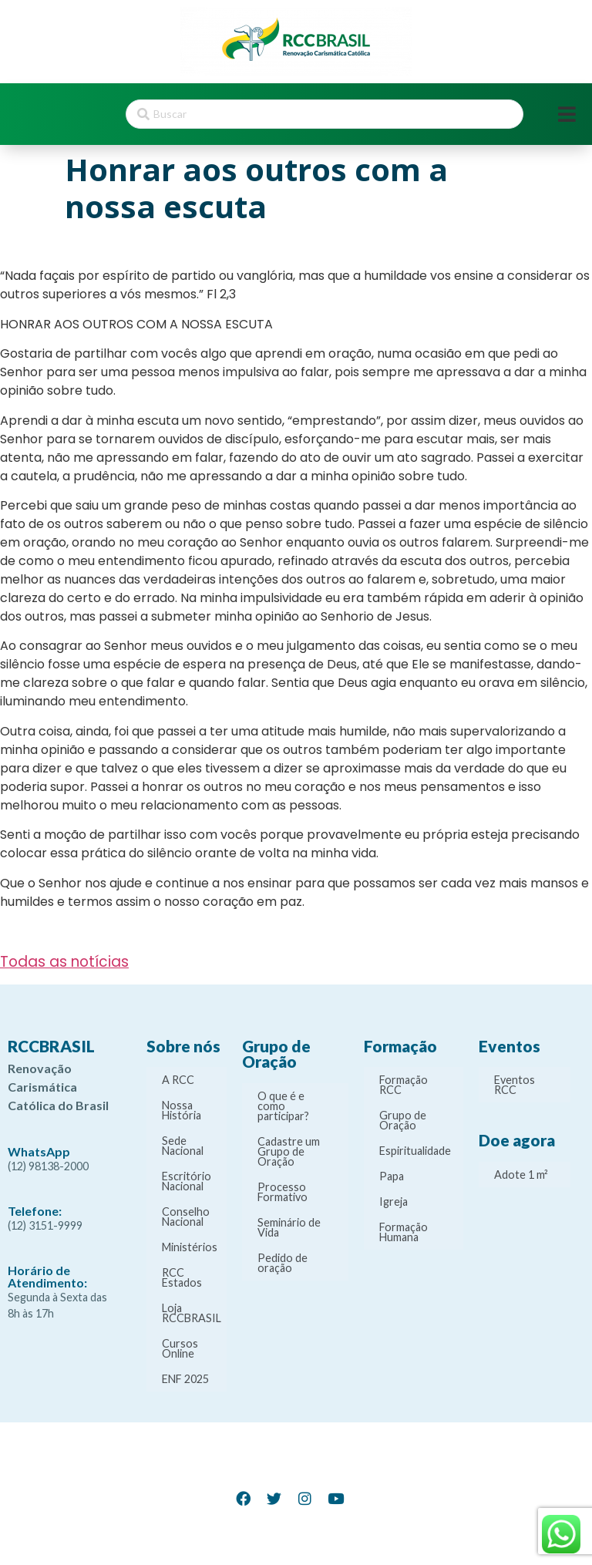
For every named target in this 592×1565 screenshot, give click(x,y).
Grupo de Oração (402, 1120)
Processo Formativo (282, 1191)
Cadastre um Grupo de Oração (288, 1151)
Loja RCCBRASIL (191, 1312)
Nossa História (181, 1110)
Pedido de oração (282, 1262)
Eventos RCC (514, 1084)
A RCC (178, 1079)
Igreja (393, 1201)
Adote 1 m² (521, 1174)
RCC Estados (182, 1277)
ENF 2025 (185, 1378)
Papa (391, 1176)
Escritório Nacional (186, 1181)
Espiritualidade (415, 1150)
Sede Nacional (183, 1145)
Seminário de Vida (289, 1227)
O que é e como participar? (283, 1105)
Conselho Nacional (186, 1216)
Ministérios (189, 1247)
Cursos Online (180, 1348)
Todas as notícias (64, 961)
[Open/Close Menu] (566, 114)
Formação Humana (403, 1232)
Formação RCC (403, 1084)
